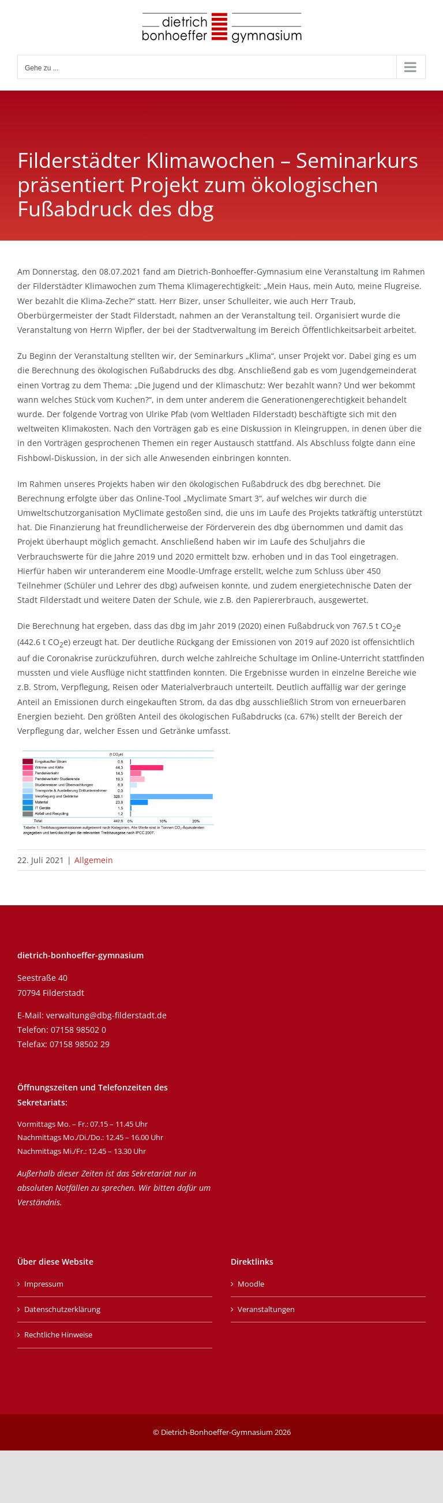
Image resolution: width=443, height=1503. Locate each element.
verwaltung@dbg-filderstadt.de (106, 1015)
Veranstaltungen (266, 1309)
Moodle (251, 1284)
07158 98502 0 (78, 1029)
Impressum (43, 1284)
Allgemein (93, 859)
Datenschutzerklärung (62, 1309)
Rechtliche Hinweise (58, 1334)
